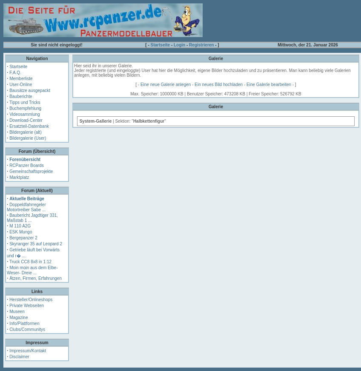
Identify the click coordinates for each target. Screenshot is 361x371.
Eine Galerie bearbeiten (268, 84)
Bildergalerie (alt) (25, 132)
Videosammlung (24, 114)
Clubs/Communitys (27, 329)
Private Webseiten (26, 305)
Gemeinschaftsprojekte (31, 171)
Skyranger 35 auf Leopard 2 (35, 244)
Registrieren (201, 45)
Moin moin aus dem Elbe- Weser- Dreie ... (32, 270)
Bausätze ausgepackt (29, 90)
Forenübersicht (24, 159)
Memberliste (20, 78)
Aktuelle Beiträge (26, 198)
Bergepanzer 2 (23, 238)
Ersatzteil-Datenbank (29, 126)
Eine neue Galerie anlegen (165, 84)
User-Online (20, 84)
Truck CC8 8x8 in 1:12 (30, 261)
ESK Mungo (20, 232)
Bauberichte (20, 96)
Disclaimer (19, 356)
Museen (17, 311)
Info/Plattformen (24, 323)
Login (179, 45)
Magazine (18, 317)
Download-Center (26, 120)
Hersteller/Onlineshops (30, 299)
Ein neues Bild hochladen (219, 84)
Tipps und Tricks (24, 102)
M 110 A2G (20, 226)
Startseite (160, 45)
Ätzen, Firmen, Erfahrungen (35, 278)
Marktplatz (19, 177)
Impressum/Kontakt (27, 350)
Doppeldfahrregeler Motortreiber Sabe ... (26, 207)
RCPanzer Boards (26, 165)
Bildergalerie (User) (27, 138)
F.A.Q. (15, 72)
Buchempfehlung (25, 108)
